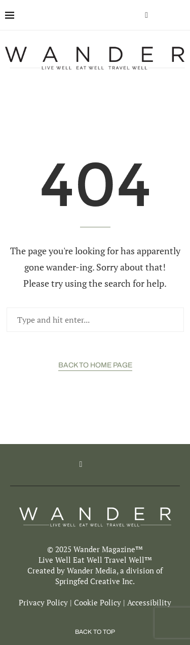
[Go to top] (95, 630)
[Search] (180, 15)
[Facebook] (146, 15)
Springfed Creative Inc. (95, 581)
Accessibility (149, 602)
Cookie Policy (97, 602)
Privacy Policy (43, 602)
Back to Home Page (95, 365)
